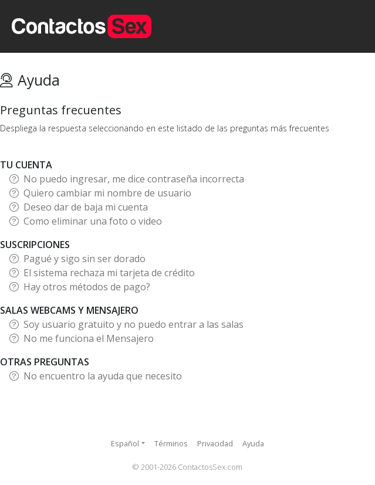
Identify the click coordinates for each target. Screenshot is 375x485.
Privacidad (215, 443)
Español (125, 443)
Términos (171, 443)
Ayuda (253, 443)
